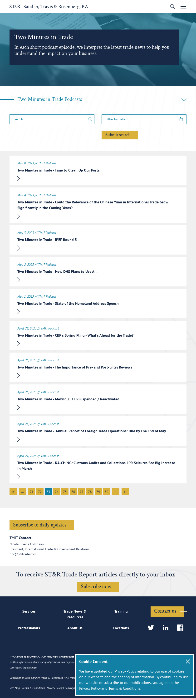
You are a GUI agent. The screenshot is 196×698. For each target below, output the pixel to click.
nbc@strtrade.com (23, 554)
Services (29, 611)
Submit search (118, 135)
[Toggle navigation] (183, 6)
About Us (75, 627)
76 (73, 492)
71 (32, 492)
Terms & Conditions (124, 688)
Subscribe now (96, 586)
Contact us (165, 611)
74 (57, 492)
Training (121, 611)
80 (106, 492)
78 (90, 492)
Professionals (29, 627)
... (22, 492)
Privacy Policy (89, 688)
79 (98, 492)
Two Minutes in (101, 99)
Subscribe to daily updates (39, 524)
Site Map (15, 688)
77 (81, 492)
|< (13, 492)
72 (40, 492)
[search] (171, 7)
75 (65, 492)
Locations (121, 627)
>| (125, 492)
